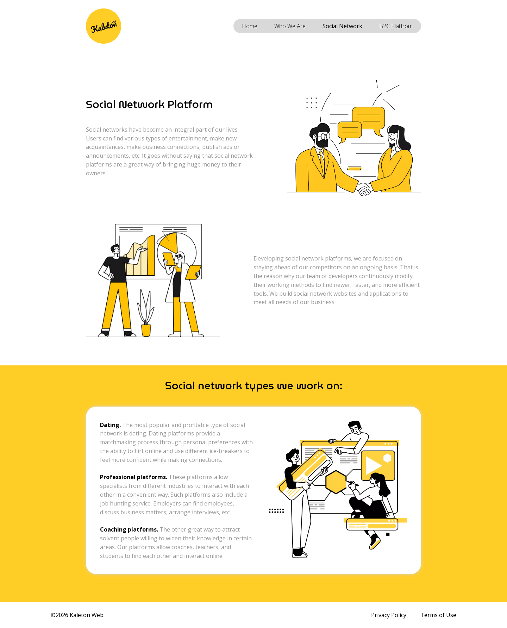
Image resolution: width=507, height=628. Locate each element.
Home (249, 26)
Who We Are (290, 26)
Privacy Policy (388, 615)
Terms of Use (438, 615)
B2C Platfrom (396, 26)
